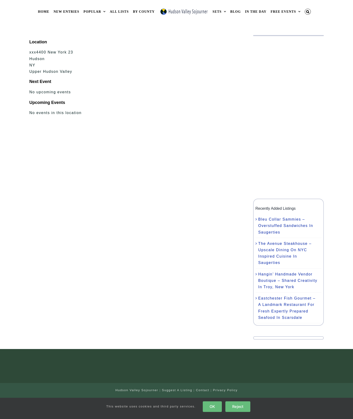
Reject (237, 406)
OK (212, 406)
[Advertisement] (288, 117)
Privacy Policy (225, 390)
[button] (308, 11)
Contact (202, 390)
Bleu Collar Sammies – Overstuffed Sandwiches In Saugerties (285, 225)
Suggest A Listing (177, 390)
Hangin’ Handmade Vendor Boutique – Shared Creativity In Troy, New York (287, 280)
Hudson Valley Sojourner (136, 390)
